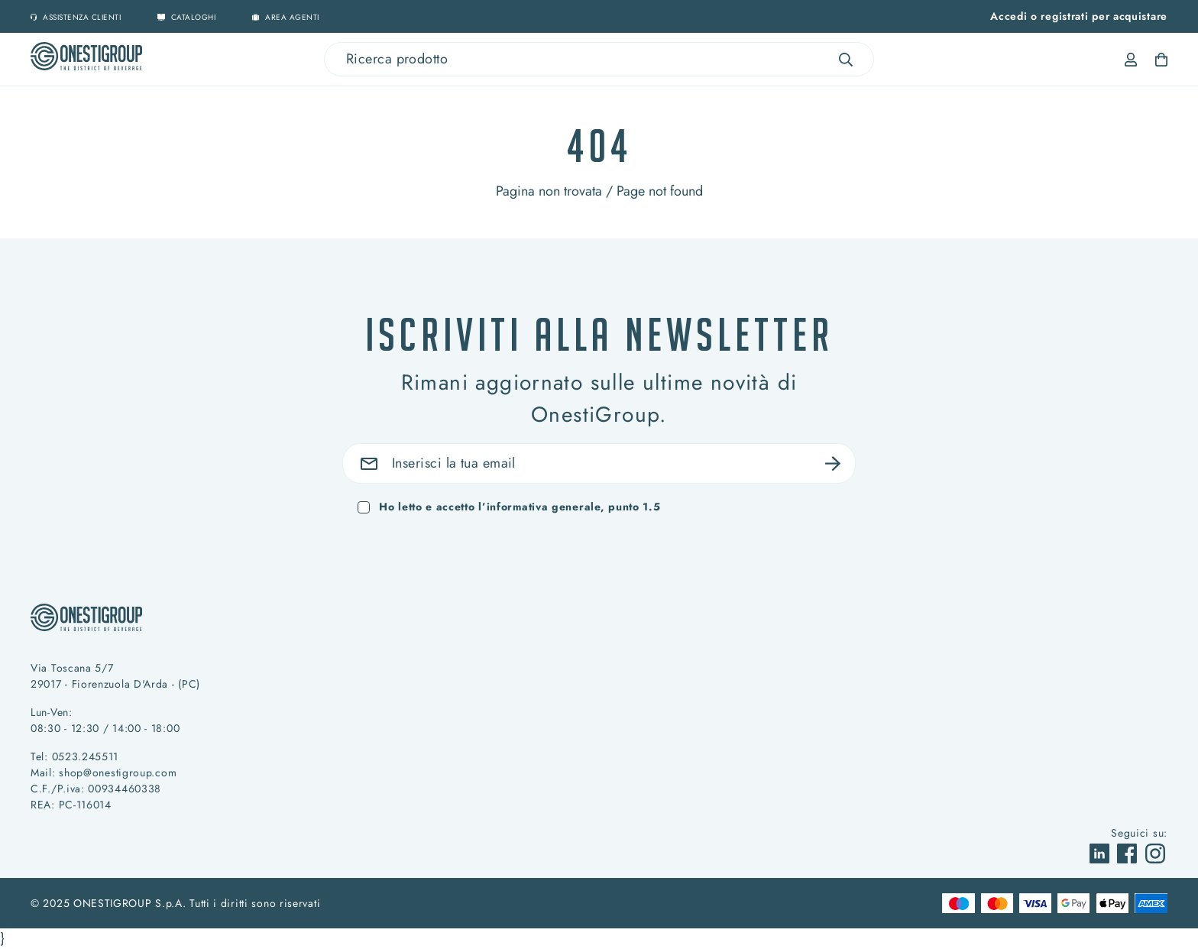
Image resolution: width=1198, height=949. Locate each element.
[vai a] (1101, 852)
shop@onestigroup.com (117, 772)
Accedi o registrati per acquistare (1078, 16)
